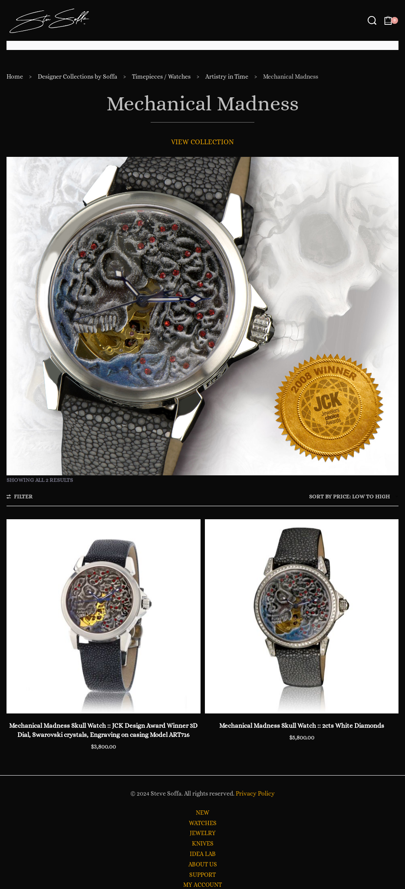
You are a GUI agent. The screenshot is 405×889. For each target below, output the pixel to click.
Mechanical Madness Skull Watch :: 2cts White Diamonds (301, 726)
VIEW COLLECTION (202, 142)
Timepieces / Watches (161, 76)
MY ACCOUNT (202, 884)
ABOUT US (202, 864)
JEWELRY (203, 832)
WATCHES (203, 822)
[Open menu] (356, 20)
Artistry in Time (226, 76)
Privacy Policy (255, 793)
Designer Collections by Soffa (77, 76)
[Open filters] (20, 497)
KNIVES (203, 843)
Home (15, 76)
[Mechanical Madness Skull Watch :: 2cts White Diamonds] (302, 616)
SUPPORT (202, 874)
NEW (202, 812)
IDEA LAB (203, 853)
